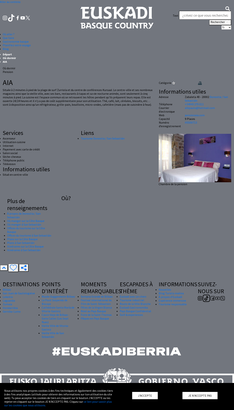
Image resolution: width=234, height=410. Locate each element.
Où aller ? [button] (8, 34)
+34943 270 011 (194, 104)
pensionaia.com (195, 115)
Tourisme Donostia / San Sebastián (102, 138)
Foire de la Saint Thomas (96, 315)
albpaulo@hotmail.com (200, 108)
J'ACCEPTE (145, 395)
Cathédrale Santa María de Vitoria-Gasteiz (58, 309)
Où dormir (9, 58)
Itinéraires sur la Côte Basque (25, 246)
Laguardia (9, 300)
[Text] (205, 15)
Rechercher (220, 22)
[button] (227, 8)
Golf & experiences (131, 315)
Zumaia (7, 304)
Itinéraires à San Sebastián (23, 250)
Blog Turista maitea (171, 293)
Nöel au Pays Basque (93, 311)
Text (175, 15)
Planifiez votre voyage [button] (17, 45)
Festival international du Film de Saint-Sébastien (96, 302)
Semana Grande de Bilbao (97, 296)
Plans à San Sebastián (20, 243)
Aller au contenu (10, 2)
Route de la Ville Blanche (135, 304)
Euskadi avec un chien (133, 296)
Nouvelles (165, 289)
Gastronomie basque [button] (16, 41)
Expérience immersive (172, 300)
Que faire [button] (8, 38)
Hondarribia (10, 308)
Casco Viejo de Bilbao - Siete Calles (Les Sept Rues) (55, 318)
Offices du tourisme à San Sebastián (29, 235)
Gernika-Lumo (12, 311)
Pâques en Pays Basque (95, 318)
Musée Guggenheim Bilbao (58, 296)
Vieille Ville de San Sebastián (53, 335)
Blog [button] (6, 49)
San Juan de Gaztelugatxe (19, 293)
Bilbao (7, 289)
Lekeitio (8, 297)
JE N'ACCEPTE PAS (200, 395)
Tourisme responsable (173, 304)
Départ (7, 54)
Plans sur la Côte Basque (22, 239)
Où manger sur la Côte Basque (25, 221)
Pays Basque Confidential (135, 311)
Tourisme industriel (132, 300)
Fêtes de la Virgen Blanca (96, 307)
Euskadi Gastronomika (134, 307)
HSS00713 (191, 122)
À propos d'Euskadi (170, 297)
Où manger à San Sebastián (24, 224)
